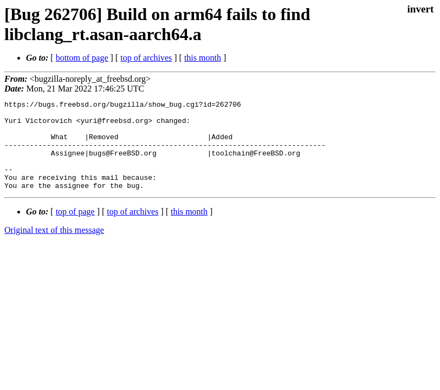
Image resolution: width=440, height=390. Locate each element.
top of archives (146, 57)
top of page (75, 229)
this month (202, 57)
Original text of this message (54, 247)
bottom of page (82, 57)
